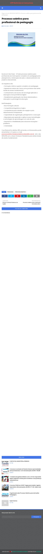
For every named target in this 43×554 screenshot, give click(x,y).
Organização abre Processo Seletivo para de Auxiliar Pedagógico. (24, 494)
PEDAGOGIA (10, 192)
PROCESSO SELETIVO (15, 13)
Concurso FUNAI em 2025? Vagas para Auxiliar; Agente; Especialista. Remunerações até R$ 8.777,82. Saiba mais (25, 486)
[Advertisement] (14, 58)
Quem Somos (13, 501)
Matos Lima (6, 26)
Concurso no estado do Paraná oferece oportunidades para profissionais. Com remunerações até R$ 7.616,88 (25, 470)
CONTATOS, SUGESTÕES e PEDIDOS (19, 461)
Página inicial (5, 13)
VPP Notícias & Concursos (21, 3)
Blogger (38, 551)
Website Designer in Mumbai (20, 551)
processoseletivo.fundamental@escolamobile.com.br (18, 134)
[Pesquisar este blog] (16, 517)
